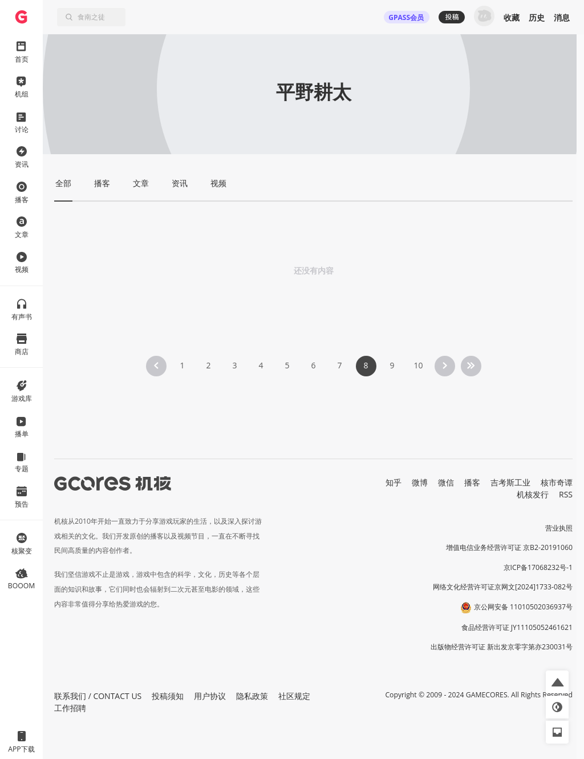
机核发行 (533, 494)
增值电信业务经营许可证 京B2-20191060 (509, 547)
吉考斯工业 (510, 482)
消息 (562, 17)
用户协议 (210, 695)
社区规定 (294, 695)
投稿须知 (168, 695)
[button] (557, 681)
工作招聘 (70, 707)
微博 (420, 482)
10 (418, 365)
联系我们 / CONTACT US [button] (97, 695)
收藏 (512, 17)
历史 (537, 17)
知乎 (394, 482)
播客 (472, 482)
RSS (566, 494)
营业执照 (559, 528)
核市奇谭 (557, 482)
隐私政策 (252, 695)
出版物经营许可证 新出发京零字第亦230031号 (502, 647)
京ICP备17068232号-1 (538, 567)
